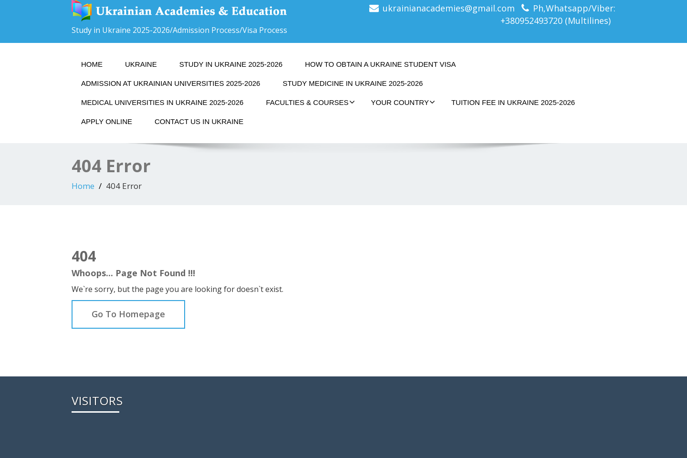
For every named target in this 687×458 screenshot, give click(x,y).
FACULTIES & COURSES (310, 102)
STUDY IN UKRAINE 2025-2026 (230, 64)
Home (92, 64)
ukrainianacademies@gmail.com (449, 8)
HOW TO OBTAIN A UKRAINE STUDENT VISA (380, 64)
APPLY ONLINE (106, 121)
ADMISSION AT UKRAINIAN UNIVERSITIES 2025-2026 (170, 83)
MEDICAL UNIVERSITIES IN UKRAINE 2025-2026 (162, 102)
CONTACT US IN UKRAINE (199, 121)
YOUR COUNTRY (403, 102)
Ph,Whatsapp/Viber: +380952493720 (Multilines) (557, 14)
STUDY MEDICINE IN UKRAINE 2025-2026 (352, 83)
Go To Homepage (128, 314)
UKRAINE (141, 64)
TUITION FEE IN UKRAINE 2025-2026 (513, 102)
